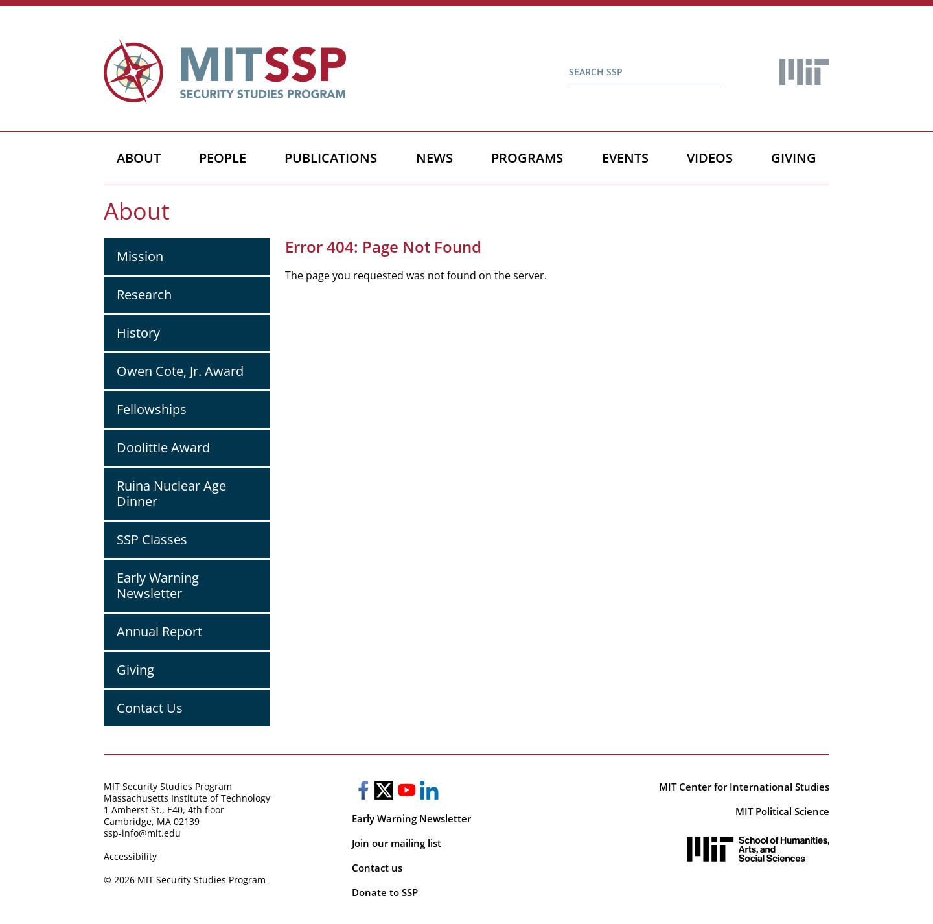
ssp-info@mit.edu (142, 833)
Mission (140, 256)
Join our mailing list (396, 843)
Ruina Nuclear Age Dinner (171, 493)
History (138, 332)
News (434, 158)
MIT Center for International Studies (744, 786)
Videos (710, 158)
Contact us (377, 867)
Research (144, 294)
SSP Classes (152, 539)
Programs (527, 158)
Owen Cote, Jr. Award (180, 371)
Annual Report (159, 631)
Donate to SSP (385, 892)
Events (625, 158)
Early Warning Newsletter (158, 585)
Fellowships (152, 409)
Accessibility (130, 856)
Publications (330, 158)
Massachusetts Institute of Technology (187, 798)
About (139, 158)
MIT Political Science (782, 811)
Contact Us (150, 708)
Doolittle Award (163, 447)
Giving (793, 158)
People (222, 158)
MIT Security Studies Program (168, 786)
